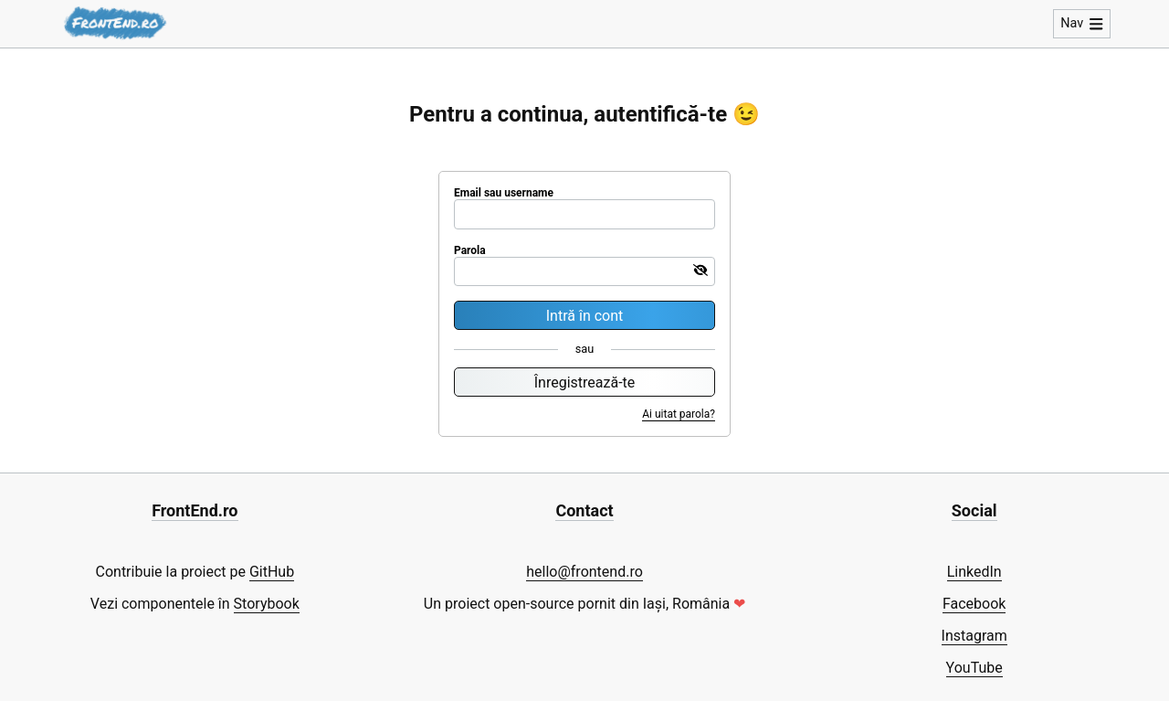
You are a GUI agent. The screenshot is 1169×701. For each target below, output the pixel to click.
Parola (470, 250)
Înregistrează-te (585, 382)
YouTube (974, 667)
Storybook (267, 603)
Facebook (974, 603)
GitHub (271, 571)
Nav (1081, 23)
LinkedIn (974, 571)
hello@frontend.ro (584, 571)
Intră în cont (585, 315)
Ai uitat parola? (678, 414)
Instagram (974, 635)
